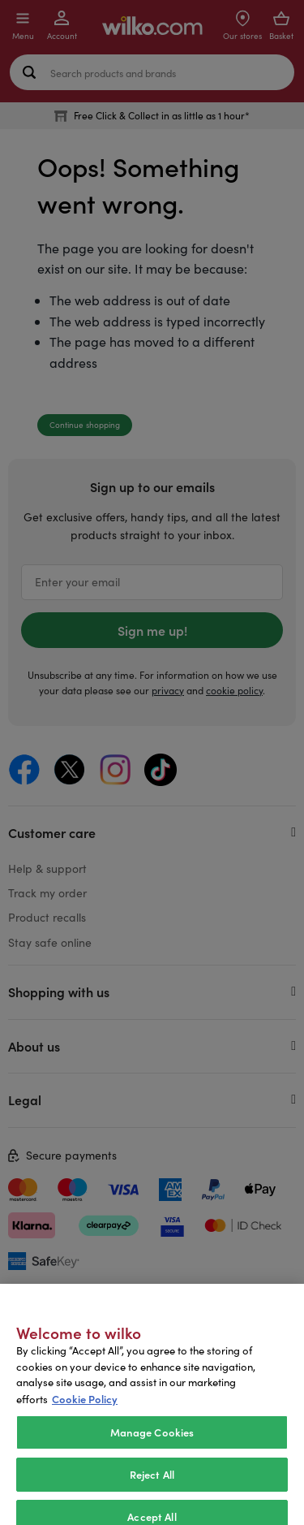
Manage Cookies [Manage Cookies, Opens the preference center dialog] (152, 1449)
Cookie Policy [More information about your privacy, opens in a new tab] (85, 1415)
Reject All (152, 1490)
